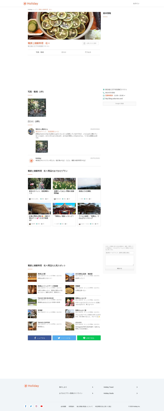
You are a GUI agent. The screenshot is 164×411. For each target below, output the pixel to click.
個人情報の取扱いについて (85, 406)
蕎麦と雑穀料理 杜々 (39, 43)
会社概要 (63, 406)
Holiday (30, 3)
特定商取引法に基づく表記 (103, 406)
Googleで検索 (119, 103)
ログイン (136, 3)
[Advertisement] (64, 72)
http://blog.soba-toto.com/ (114, 98)
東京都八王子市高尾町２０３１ (116, 89)
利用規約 (71, 406)
